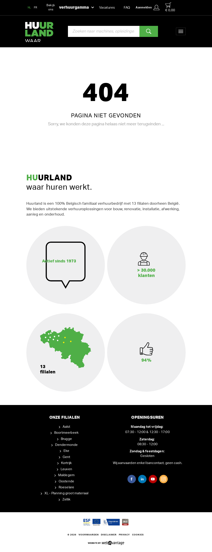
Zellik (66, 499)
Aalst (66, 426)
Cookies (138, 535)
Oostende (66, 481)
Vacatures (107, 7)
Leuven (66, 469)
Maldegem (66, 475)
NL (29, 7)
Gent (66, 457)
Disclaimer (109, 535)
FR (35, 7)
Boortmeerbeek (66, 432)
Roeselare (66, 487)
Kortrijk (66, 463)
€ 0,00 (170, 7)
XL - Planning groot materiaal (66, 493)
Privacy (124, 535)
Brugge (66, 439)
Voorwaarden (89, 535)
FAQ (127, 7)
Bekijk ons (70, 7)
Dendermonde (66, 445)
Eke (66, 451)
